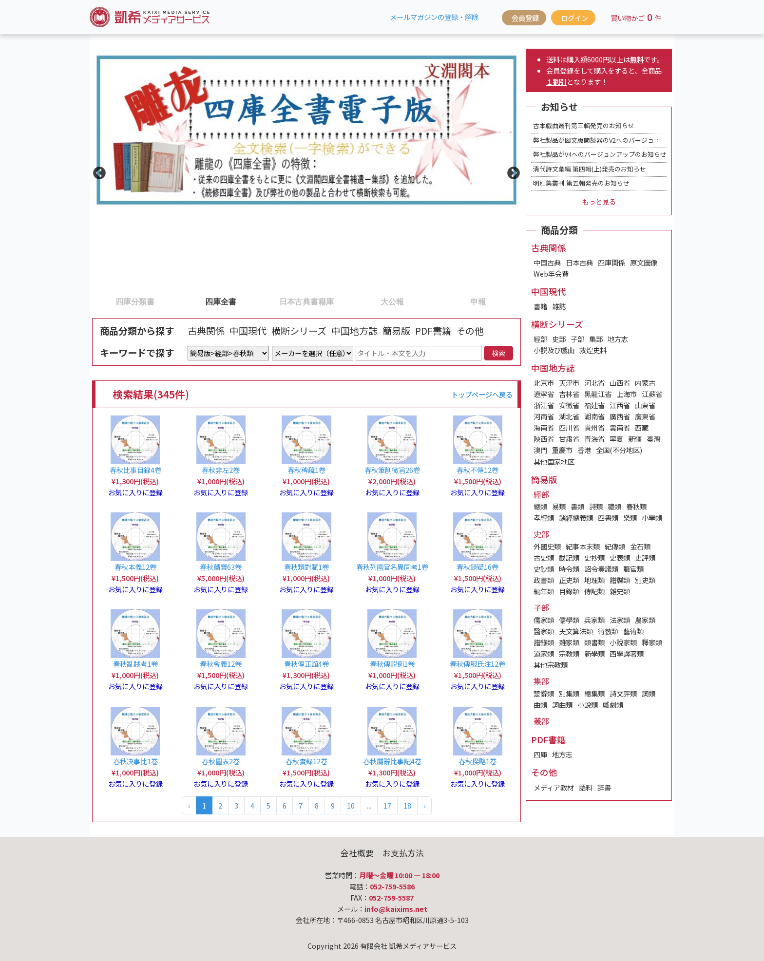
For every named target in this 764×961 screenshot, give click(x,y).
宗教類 (569, 653)
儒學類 (569, 620)
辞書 (604, 787)
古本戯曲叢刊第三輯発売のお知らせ (583, 125)
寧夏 (616, 438)
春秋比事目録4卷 (135, 470)
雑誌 (559, 306)
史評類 (645, 557)
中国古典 (547, 262)
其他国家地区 (554, 461)
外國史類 (547, 546)
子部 (577, 339)
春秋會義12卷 (221, 664)
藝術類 (633, 631)
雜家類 (569, 642)
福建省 (594, 405)
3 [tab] (268, 301)
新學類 (594, 653)
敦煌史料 (593, 350)
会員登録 (525, 18)
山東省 (645, 405)
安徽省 (569, 405)
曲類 (540, 704)
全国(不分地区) (619, 450)
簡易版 (396, 331)
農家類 (645, 620)
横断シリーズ (298, 331)
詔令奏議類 (601, 569)
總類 (540, 506)
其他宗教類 (551, 665)
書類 (577, 506)
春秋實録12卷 (306, 761)
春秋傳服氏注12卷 (477, 664)
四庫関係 (611, 262)
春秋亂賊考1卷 (135, 664)
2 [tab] (183, 301)
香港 (584, 450)
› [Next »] (424, 805)
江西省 (620, 405)
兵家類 (594, 620)
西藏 (642, 427)
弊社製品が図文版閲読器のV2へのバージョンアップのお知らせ (622, 140)
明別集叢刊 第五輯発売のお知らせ (581, 183)
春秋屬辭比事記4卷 (392, 761)
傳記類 (594, 591)
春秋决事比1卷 (135, 761)
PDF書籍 (433, 331)
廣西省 (620, 416)
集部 (596, 339)
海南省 (544, 427)
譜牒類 (620, 580)
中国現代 (248, 331)
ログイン (574, 18)
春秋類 (636, 506)
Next (511, 171)
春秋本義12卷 (135, 567)
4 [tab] (354, 301)
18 (407, 805)
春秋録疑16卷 (477, 567)
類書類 (594, 642)
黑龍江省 (597, 394)
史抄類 (594, 557)
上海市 (626, 394)
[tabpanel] (306, 171)
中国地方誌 (354, 331)
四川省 (569, 427)
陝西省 (544, 438)
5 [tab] (440, 301)
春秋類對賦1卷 (306, 567)
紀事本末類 (583, 546)
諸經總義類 (576, 517)
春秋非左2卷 (221, 470)
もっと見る (599, 201)
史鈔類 (544, 569)
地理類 (594, 580)
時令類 (569, 569)
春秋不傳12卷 (477, 470)
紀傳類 (615, 546)
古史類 (544, 557)
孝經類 (544, 517)
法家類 (620, 620)
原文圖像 (643, 262)
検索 (498, 353)
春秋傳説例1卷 (392, 664)
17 (387, 805)
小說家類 (623, 642)
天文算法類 (576, 631)
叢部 (541, 721)
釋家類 (652, 642)
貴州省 (594, 427)
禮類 (614, 506)
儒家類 (544, 620)
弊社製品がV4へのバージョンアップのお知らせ (600, 154)
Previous (97, 171)
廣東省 (645, 416)
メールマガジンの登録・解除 (434, 17)
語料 (585, 787)
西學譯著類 (627, 653)
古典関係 (206, 331)
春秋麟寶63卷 (221, 567)
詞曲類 (562, 704)
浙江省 (544, 405)
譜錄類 (544, 642)
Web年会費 (551, 273)
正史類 (569, 580)
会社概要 (357, 853)
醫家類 (544, 631)
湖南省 (594, 416)
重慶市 (562, 450)
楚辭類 (544, 693)
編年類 (544, 591)
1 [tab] (97, 301)
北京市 (544, 382)
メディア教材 (554, 787)
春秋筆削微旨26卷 (392, 470)
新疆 (635, 438)
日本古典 (579, 262)
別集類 (569, 693)
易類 (559, 506)
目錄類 (569, 591)
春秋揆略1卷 (477, 761)
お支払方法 (403, 853)
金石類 (640, 546)
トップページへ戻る (482, 394)
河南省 (544, 416)
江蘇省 (652, 394)
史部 (559, 339)
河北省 (594, 382)
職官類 (633, 569)
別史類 (645, 580)
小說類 (587, 704)
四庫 (540, 754)
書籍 (540, 306)
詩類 (596, 506)
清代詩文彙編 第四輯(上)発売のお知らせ (589, 168)
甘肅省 (569, 438)
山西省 (620, 382)
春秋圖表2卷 (221, 761)
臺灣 (653, 438)
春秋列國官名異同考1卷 (392, 567)
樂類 (630, 517)
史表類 (620, 557)
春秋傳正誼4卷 (306, 664)
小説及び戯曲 (554, 350)
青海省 (594, 438)
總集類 (594, 693)
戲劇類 (613, 704)
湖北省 (569, 416)
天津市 (569, 382)
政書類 (544, 580)
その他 (470, 331)
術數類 (608, 631)
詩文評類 (623, 693)
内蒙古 (645, 382)
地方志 (618, 339)
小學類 (652, 517)
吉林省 (569, 394)
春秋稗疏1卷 (306, 470)
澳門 (540, 450)
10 (351, 805)
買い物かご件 (636, 17)
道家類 (544, 653)
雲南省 (620, 427)
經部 (540, 339)
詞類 (648, 693)
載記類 (569, 557)
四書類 (608, 517)
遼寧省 (544, 394)
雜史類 (620, 591)
